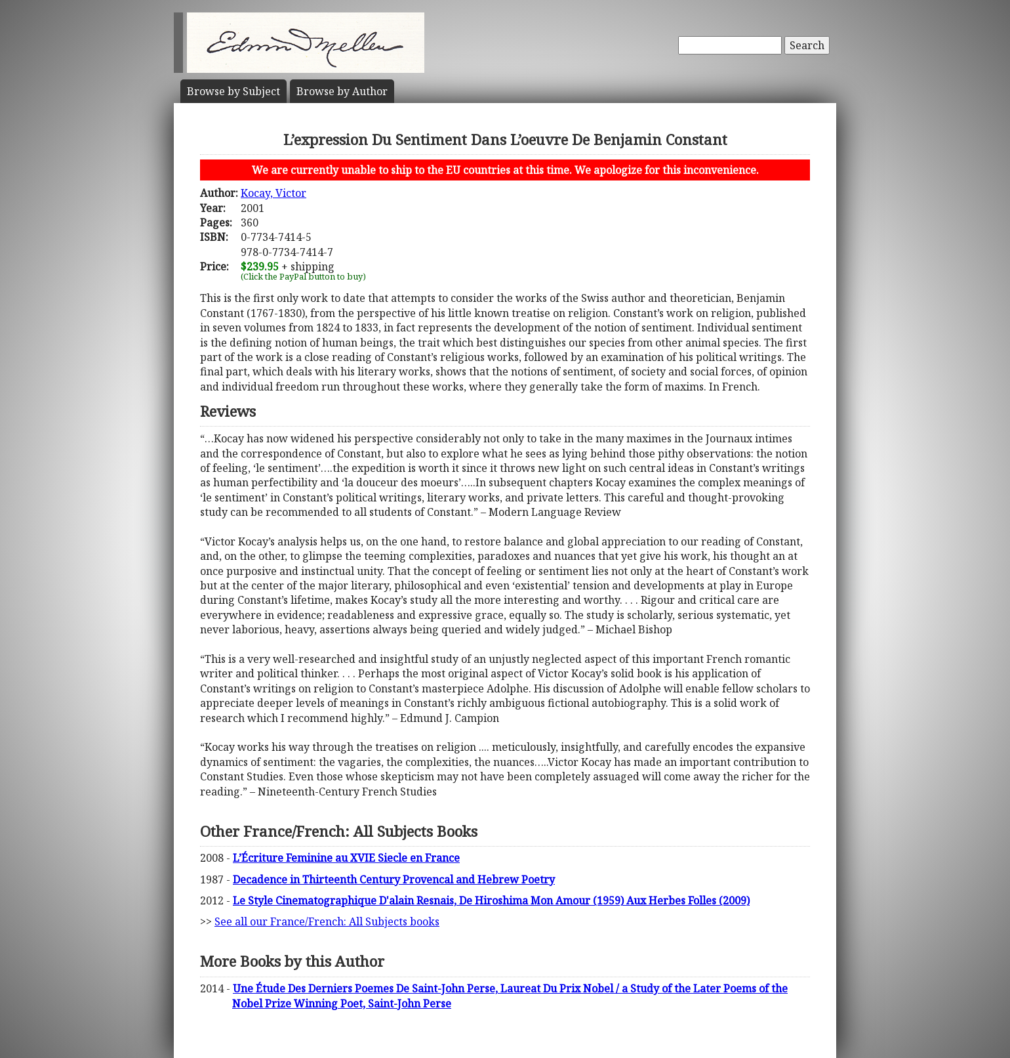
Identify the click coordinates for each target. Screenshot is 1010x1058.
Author (342, 91)
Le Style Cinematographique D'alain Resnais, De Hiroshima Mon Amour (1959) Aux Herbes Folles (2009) (491, 900)
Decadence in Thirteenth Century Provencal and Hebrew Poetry (394, 879)
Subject (233, 91)
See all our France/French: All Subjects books (326, 921)
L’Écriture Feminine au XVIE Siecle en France (346, 858)
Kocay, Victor (273, 193)
